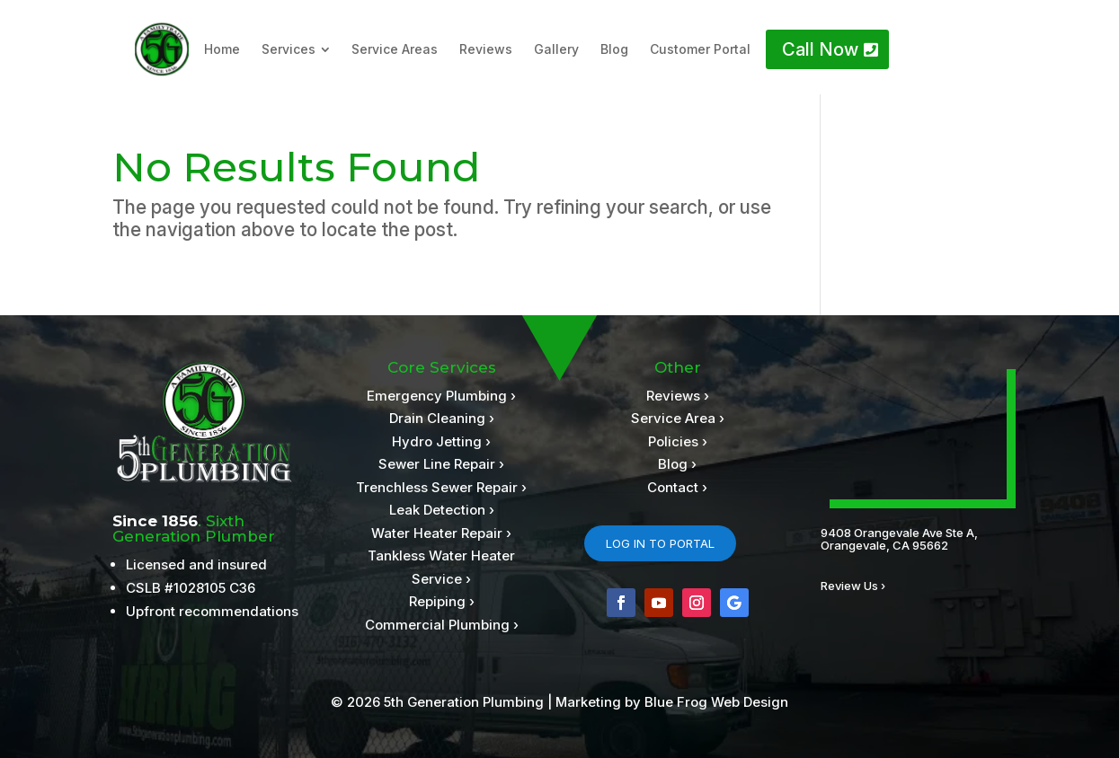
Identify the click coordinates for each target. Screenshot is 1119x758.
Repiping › (442, 601)
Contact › (677, 487)
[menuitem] (222, 49)
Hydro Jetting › (441, 441)
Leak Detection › (441, 509)
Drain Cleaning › (441, 418)
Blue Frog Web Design (716, 701)
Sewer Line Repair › (441, 463)
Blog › (677, 463)
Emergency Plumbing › (441, 395)
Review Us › (853, 585)
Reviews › (677, 395)
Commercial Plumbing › (442, 624)
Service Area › (677, 418)
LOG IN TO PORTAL (660, 543)
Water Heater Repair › (441, 533)
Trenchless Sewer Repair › (441, 487)
